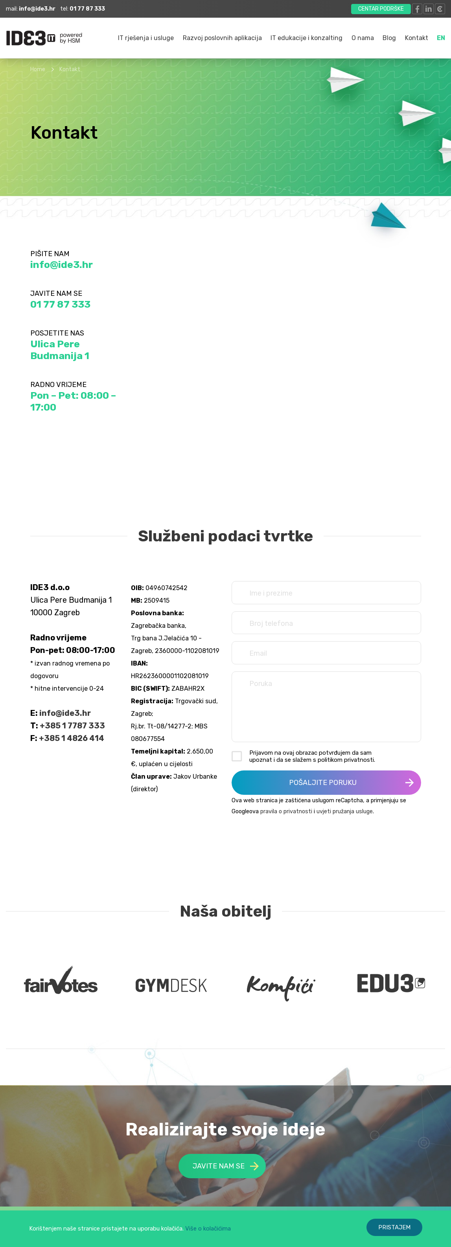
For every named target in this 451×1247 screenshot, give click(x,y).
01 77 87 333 (60, 304)
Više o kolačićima (208, 1228)
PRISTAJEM (394, 1227)
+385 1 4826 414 (71, 738)
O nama (363, 38)
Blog (389, 38)
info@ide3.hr (61, 264)
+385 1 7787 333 (72, 725)
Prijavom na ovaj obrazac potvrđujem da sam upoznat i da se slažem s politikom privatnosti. (312, 756)
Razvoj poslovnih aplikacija (222, 38)
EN (441, 38)
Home (37, 69)
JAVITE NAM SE (226, 1166)
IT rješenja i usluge (146, 38)
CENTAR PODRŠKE (381, 9)
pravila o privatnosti (286, 811)
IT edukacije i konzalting (306, 38)
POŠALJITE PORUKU (351, 782)
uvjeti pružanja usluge (345, 811)
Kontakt (416, 38)
